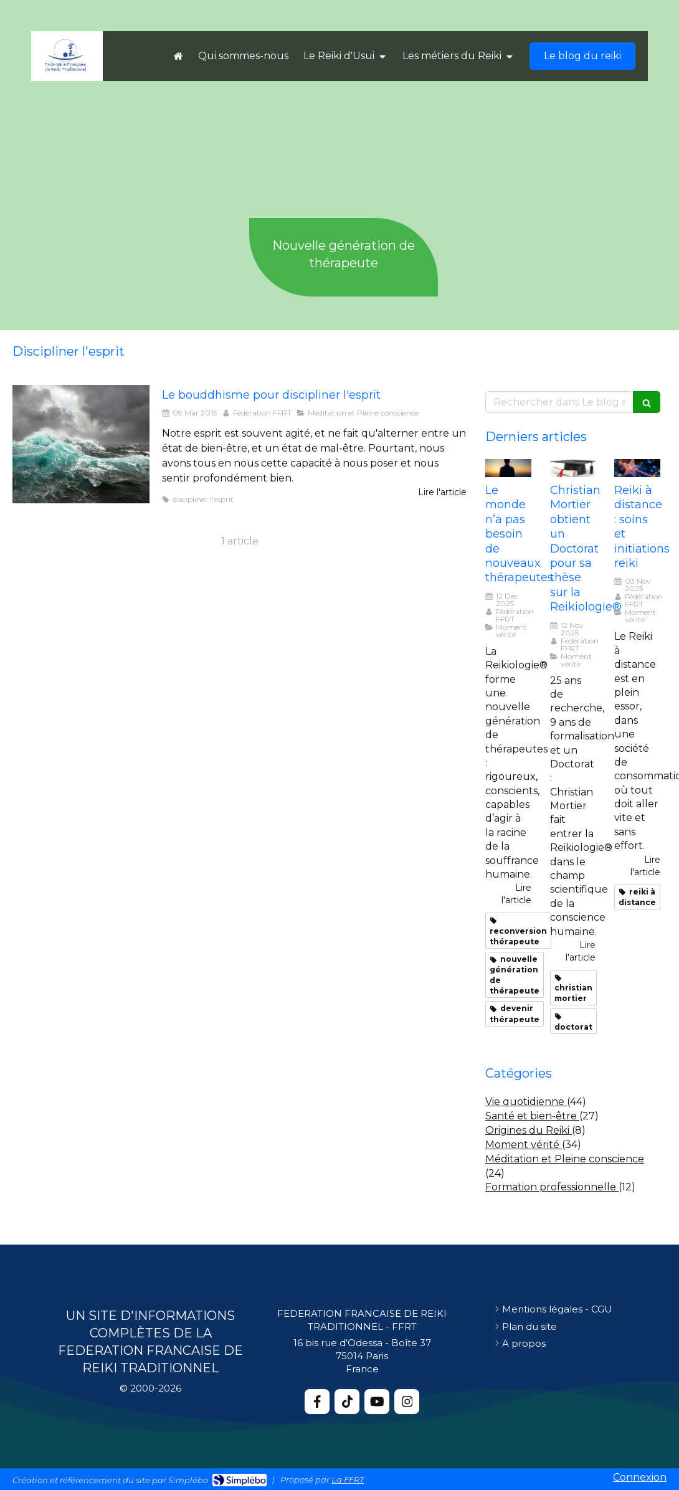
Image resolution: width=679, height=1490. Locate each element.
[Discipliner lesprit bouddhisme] (81, 444)
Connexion (640, 1477)
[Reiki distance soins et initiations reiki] (637, 468)
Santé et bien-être (532, 1116)
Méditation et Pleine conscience (564, 1159)
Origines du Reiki (528, 1130)
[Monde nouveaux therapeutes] (508, 468)
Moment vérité (523, 1145)
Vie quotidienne (526, 1102)
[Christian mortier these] (573, 468)
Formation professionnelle (552, 1187)
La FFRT (347, 1479)
